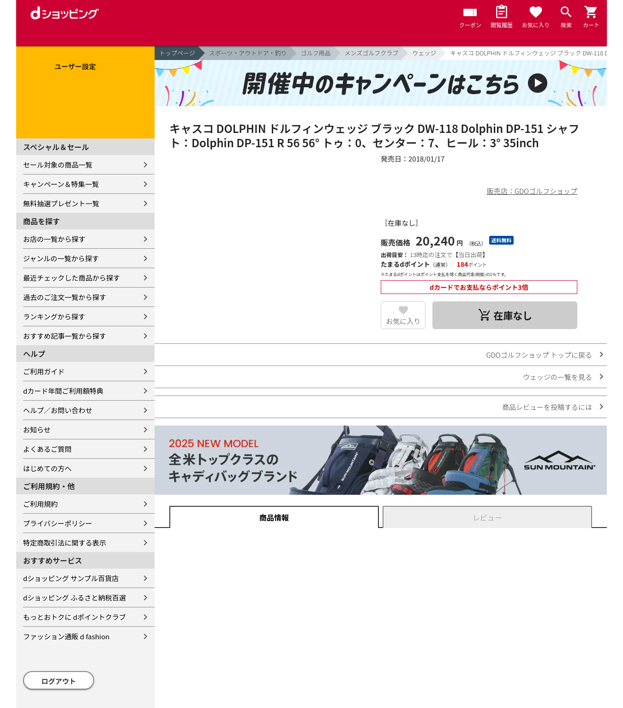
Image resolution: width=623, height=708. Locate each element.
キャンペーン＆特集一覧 (61, 184)
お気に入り (403, 321)
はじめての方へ (47, 468)
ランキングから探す (54, 316)
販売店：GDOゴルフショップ (532, 191)
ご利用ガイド (44, 371)
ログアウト (59, 681)
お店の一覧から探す (54, 239)
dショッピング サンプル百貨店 (71, 578)
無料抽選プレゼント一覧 (61, 203)
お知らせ (37, 429)
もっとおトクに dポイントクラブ (74, 617)
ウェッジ (424, 52)
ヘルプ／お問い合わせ (57, 410)
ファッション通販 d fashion (66, 636)
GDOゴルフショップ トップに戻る (539, 354)
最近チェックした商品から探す (71, 277)
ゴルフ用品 (316, 52)
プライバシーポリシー (57, 523)
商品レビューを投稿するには (547, 406)
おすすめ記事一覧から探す (64, 336)
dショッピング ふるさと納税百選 (74, 597)
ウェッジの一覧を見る (557, 376)
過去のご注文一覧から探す (64, 297)
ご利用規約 (40, 504)
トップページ (177, 52)
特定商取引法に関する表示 (64, 542)
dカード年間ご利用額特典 (63, 391)
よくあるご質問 (47, 449)
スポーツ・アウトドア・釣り (248, 52)
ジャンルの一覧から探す (61, 258)
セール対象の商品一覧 (57, 164)
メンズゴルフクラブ (372, 52)
